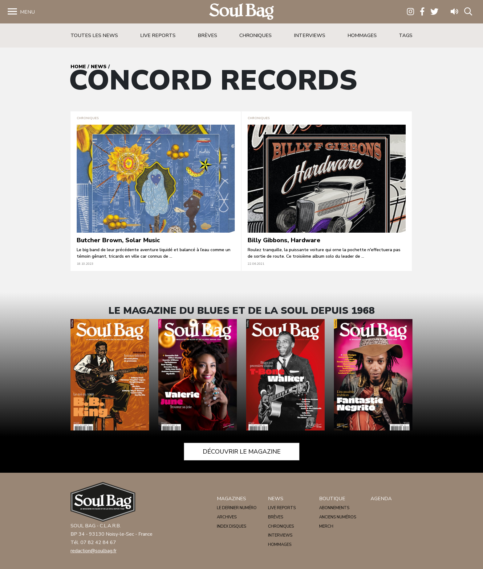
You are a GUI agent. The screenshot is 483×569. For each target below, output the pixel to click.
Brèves (207, 35)
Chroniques (255, 35)
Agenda (381, 498)
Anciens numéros (337, 517)
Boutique (332, 498)
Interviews (309, 35)
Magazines (231, 498)
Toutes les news (94, 35)
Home (78, 66)
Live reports (158, 35)
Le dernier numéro (237, 508)
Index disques (231, 526)
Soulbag (241, 11)
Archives (227, 517)
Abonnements (334, 508)
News (99, 66)
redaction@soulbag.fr (93, 550)
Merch (326, 526)
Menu (27, 12)
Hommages (362, 35)
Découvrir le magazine (242, 451)
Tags (405, 35)
